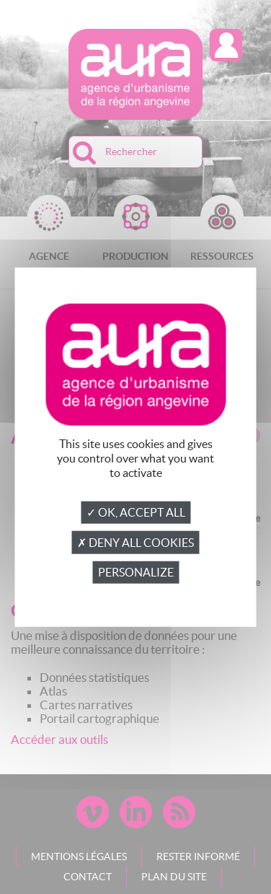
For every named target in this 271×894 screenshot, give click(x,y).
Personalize (136, 572)
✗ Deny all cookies (135, 542)
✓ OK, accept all (135, 512)
